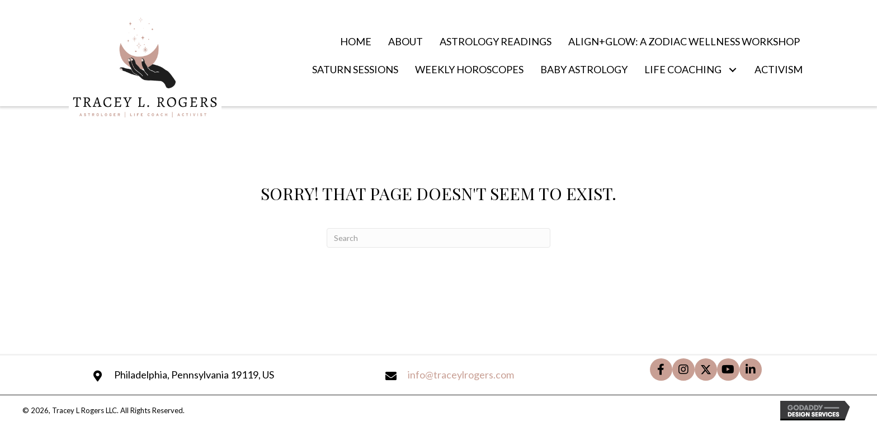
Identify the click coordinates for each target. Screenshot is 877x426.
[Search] (438, 238)
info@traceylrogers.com (461, 374)
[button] (732, 69)
